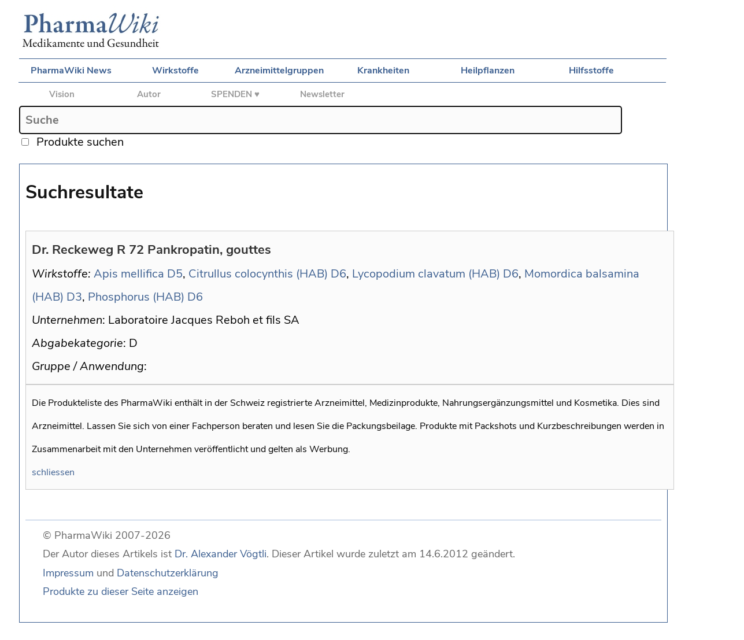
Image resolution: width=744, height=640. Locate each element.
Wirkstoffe (175, 70)
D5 (175, 274)
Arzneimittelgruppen (279, 70)
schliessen (53, 472)
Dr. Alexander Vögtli (220, 554)
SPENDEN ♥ (235, 94)
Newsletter (322, 94)
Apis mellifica (129, 274)
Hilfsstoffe (591, 70)
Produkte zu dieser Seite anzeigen (120, 591)
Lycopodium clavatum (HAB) (426, 274)
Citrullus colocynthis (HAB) (258, 274)
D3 (74, 297)
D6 (338, 274)
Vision (62, 94)
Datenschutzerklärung (168, 573)
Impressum (68, 573)
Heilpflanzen (487, 70)
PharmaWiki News (71, 70)
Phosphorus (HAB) (136, 297)
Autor (149, 94)
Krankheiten (383, 70)
